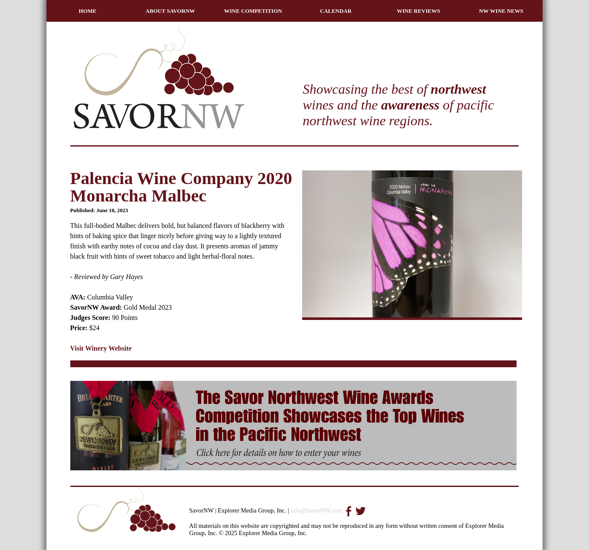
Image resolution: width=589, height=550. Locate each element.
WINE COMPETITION (253, 11)
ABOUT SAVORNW (170, 11)
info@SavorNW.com (316, 510)
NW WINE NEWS (501, 11)
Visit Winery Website (101, 348)
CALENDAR (336, 11)
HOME (88, 11)
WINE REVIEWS (418, 11)
